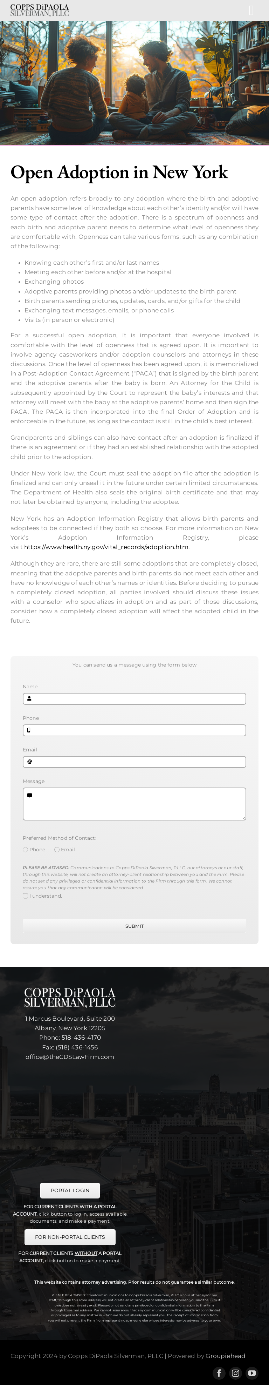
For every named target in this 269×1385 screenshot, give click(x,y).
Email (30, 749)
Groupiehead (226, 1355)
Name (30, 686)
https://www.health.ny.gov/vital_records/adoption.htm (106, 546)
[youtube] (252, 1373)
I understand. (45, 896)
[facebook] (219, 1373)
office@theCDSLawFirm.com (70, 1056)
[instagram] (235, 1373)
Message (33, 781)
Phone (31, 718)
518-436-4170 (81, 1037)
